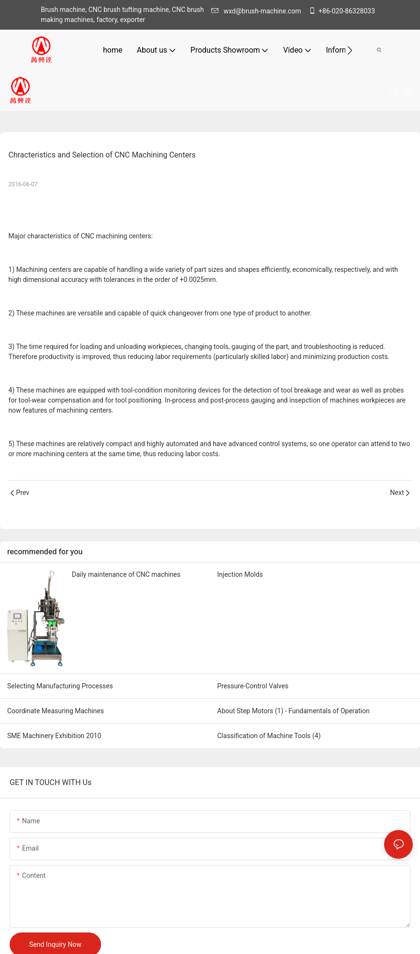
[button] (349, 50)
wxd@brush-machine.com (258, 11)
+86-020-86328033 (341, 11)
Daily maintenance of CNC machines (126, 574)
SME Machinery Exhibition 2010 (54, 736)
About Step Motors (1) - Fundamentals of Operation (293, 711)
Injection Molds (240, 574)
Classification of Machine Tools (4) (269, 736)
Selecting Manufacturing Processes (60, 686)
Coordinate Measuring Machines (55, 711)
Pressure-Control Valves (253, 686)
